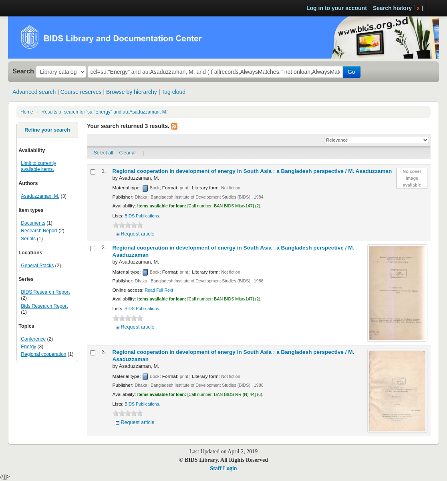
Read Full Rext (159, 290)
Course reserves (81, 92)
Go (351, 72)
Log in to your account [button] (336, 8)
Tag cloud (173, 92)
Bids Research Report (44, 306)
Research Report (39, 230)
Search (23, 71)
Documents (33, 223)
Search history (392, 8)
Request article (138, 234)
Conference (33, 339)
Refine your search (47, 130)
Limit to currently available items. (38, 166)
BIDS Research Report (45, 292)
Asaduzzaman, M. (40, 196)
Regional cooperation (43, 354)
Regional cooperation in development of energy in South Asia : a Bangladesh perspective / (252, 171)
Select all (103, 153)
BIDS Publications (142, 215)
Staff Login (223, 468)
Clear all (128, 153)
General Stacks (37, 265)
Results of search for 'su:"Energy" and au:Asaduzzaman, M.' (104, 112)
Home (26, 112)
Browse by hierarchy (131, 92)
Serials (28, 239)
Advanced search (34, 92)
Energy (28, 346)
